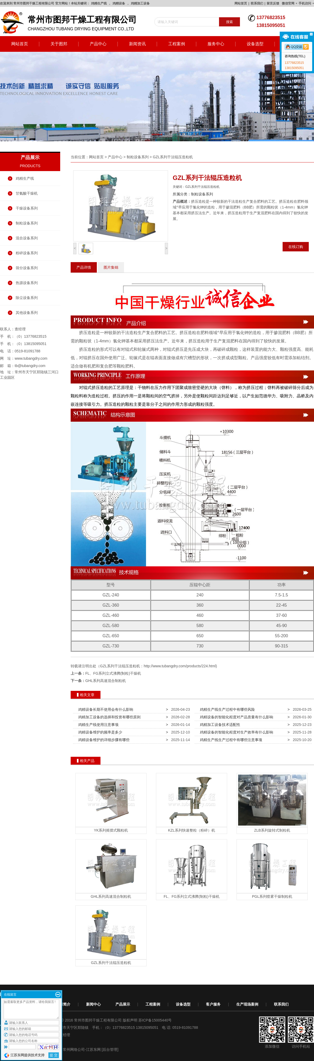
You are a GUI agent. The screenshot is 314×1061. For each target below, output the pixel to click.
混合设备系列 (27, 238)
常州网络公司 (74, 1049)
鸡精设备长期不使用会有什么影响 (104, 709)
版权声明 (130, 1020)
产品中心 (98, 44)
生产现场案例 (247, 1004)
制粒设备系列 (27, 223)
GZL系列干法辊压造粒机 (173, 157)
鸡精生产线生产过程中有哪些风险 (226, 709)
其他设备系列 (27, 313)
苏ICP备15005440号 (155, 1020)
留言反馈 (273, 3)
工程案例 (176, 44)
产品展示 (122, 1004)
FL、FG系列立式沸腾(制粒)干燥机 (113, 673)
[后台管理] (110, 1049)
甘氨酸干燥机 (27, 193)
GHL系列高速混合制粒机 (105, 681)
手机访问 (305, 3)
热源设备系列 (27, 283)
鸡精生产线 (99, 3)
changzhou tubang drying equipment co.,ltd (70, 22)
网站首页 (240, 3)
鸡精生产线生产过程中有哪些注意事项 (230, 740)
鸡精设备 (119, 3)
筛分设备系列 (27, 268)
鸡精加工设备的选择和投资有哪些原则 (108, 717)
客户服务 (213, 1004)
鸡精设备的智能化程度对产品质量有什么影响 (235, 717)
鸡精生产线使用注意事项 (97, 725)
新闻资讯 (137, 44)
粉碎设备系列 (27, 253)
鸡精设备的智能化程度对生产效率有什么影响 (235, 732)
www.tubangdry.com (31, 358)
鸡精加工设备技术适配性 (219, 725)
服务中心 (216, 44)
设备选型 (255, 44)
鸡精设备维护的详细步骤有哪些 (103, 740)
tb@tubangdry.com (30, 366)
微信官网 (288, 3)
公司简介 (63, 1004)
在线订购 (295, 247)
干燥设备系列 (27, 208)
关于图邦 (59, 44)
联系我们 (257, 3)
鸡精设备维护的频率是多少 (99, 732)
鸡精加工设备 (140, 3)
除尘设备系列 (27, 298)
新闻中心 (93, 1004)
